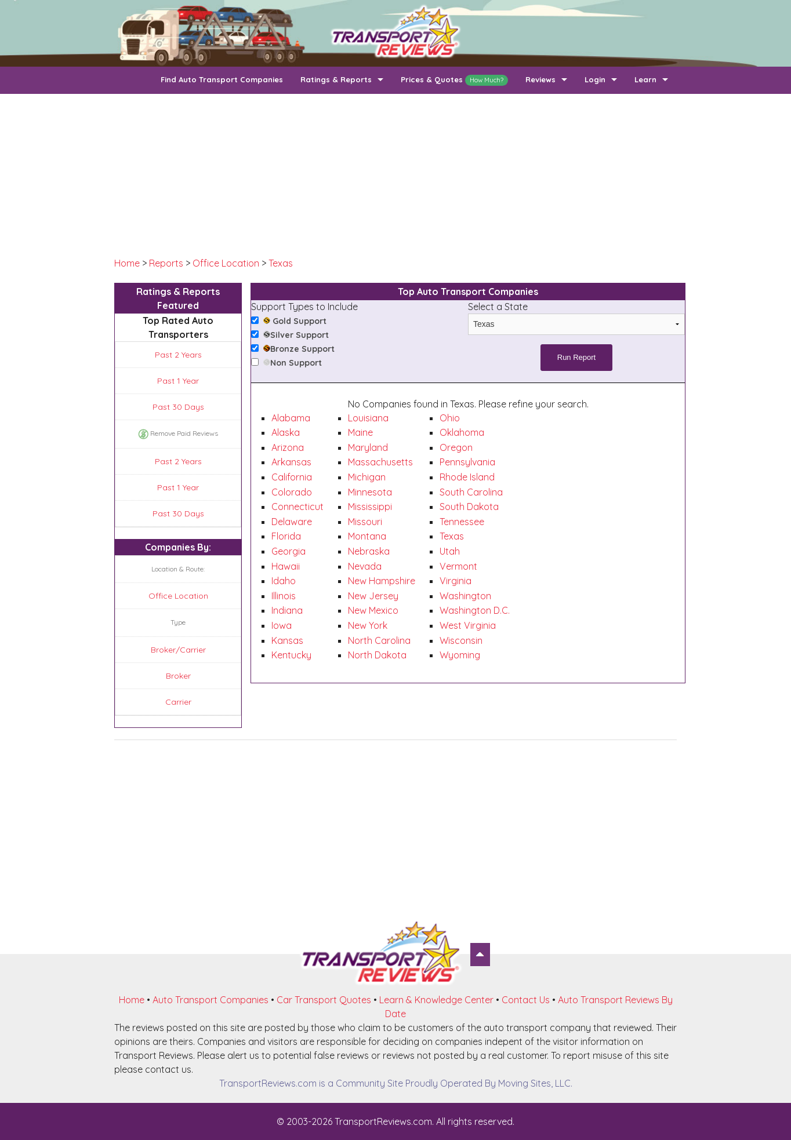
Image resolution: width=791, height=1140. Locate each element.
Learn (645, 79)
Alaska (285, 432)
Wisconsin (461, 640)
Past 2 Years (178, 354)
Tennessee (462, 521)
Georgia (288, 551)
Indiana (287, 610)
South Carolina (471, 492)
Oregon (456, 447)
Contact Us (526, 1000)
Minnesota (370, 492)
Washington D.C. (475, 610)
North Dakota (377, 655)
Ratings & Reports (336, 79)
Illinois (283, 596)
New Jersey (373, 596)
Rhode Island (467, 477)
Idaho (283, 581)
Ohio (450, 418)
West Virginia (468, 625)
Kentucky (291, 655)
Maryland (368, 447)
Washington (465, 596)
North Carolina (379, 640)
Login (595, 79)
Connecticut (297, 506)
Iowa (281, 625)
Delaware (291, 521)
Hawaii (285, 566)
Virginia (455, 581)
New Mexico (373, 610)
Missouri (365, 521)
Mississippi (370, 506)
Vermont (458, 566)
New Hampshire (381, 581)
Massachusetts (380, 462)
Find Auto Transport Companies (222, 79)
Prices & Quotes (454, 80)
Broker (178, 676)
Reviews (540, 79)
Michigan (367, 477)
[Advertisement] (395, 175)
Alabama (290, 418)
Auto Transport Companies (210, 1000)
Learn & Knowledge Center (436, 1000)
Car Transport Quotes (324, 1000)
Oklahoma (462, 432)
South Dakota (469, 506)
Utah (450, 551)
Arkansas (291, 462)
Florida (286, 536)
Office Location (226, 263)
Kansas (287, 640)
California (291, 477)
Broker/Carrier (178, 649)
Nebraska (369, 551)
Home (127, 263)
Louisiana (368, 418)
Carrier (178, 702)
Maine (360, 432)
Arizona (287, 447)
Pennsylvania (467, 462)
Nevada (365, 566)
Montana (367, 536)
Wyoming (460, 655)
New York (367, 625)
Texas (280, 263)
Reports (166, 263)
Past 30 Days (178, 407)
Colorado (291, 492)
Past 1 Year (178, 381)
